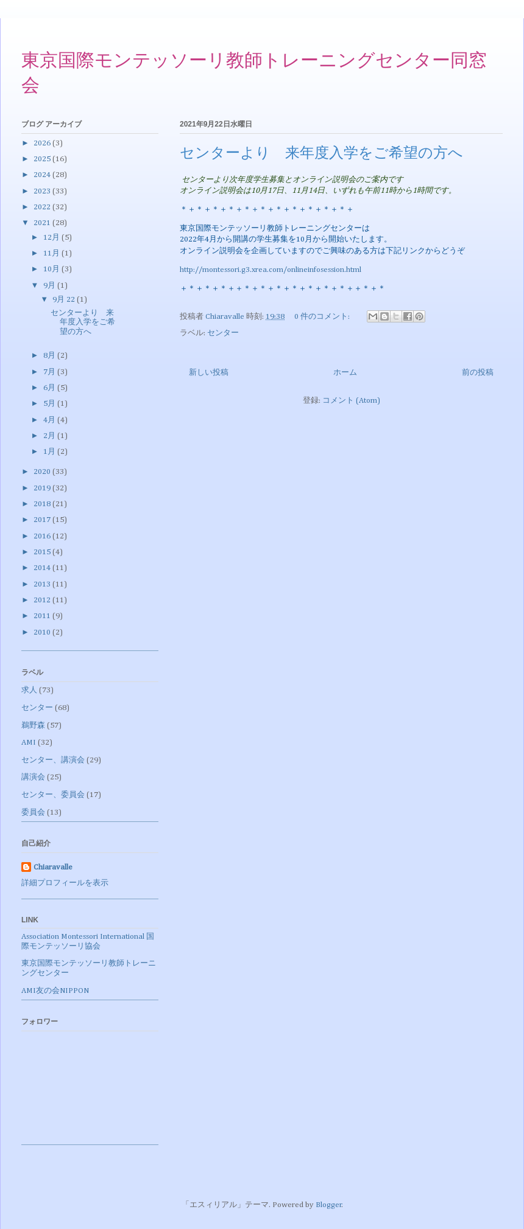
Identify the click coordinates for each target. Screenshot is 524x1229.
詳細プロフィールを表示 (64, 883)
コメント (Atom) (351, 401)
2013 (43, 584)
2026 (43, 143)
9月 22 (64, 300)
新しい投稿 (208, 373)
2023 (43, 191)
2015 (43, 552)
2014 (43, 568)
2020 (43, 472)
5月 (50, 404)
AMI (28, 743)
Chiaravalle (53, 867)
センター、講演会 (53, 760)
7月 (50, 372)
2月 (50, 436)
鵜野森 (33, 725)
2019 (43, 488)
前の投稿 (478, 373)
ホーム (345, 373)
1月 (50, 452)
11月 (52, 253)
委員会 (33, 812)
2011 (43, 616)
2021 (43, 223)
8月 (50, 356)
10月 (52, 269)
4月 (50, 420)
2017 (43, 520)
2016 (43, 536)
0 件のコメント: (323, 317)
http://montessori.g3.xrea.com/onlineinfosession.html (270, 270)
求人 (29, 690)
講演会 (33, 777)
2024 (43, 175)
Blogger (329, 1205)
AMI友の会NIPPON (55, 991)
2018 (43, 504)
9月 (50, 286)
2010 (43, 632)
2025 (43, 159)
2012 (43, 600)
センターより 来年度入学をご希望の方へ (321, 154)
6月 (50, 388)
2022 (43, 207)
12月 (52, 238)
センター (223, 333)
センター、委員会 (53, 795)
